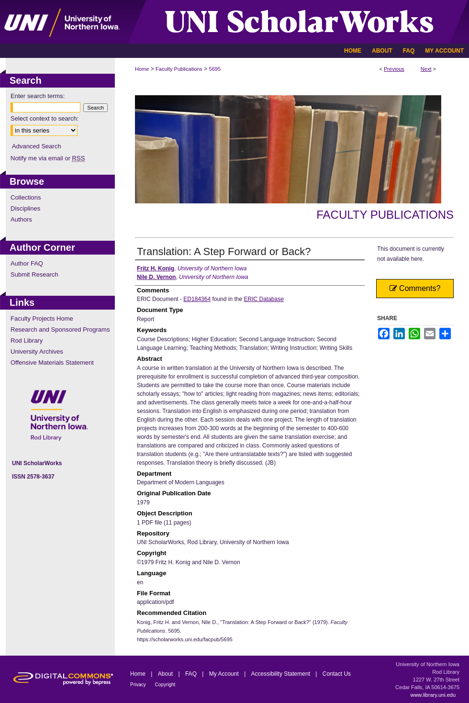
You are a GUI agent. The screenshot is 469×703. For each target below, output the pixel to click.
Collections (26, 197)
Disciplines (25, 208)
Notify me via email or (48, 158)
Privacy (138, 684)
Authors (21, 219)
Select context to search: (44, 118)
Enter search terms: (38, 96)
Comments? (415, 288)
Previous (394, 69)
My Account (224, 673)
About (166, 673)
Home (142, 69)
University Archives (37, 351)
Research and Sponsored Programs (60, 329)
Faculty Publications (179, 69)
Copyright (165, 684)
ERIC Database (263, 299)
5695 (215, 69)
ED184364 (197, 299)
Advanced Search (36, 146)
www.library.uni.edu (433, 695)
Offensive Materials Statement (52, 362)
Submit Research (34, 274)
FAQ (191, 673)
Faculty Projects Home (42, 318)
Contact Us (337, 673)
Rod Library (27, 340)
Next (426, 69)
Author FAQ (27, 263)
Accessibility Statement (281, 673)
